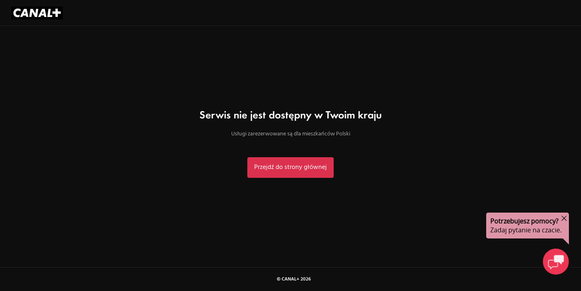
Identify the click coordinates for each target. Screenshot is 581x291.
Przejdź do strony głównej (290, 167)
